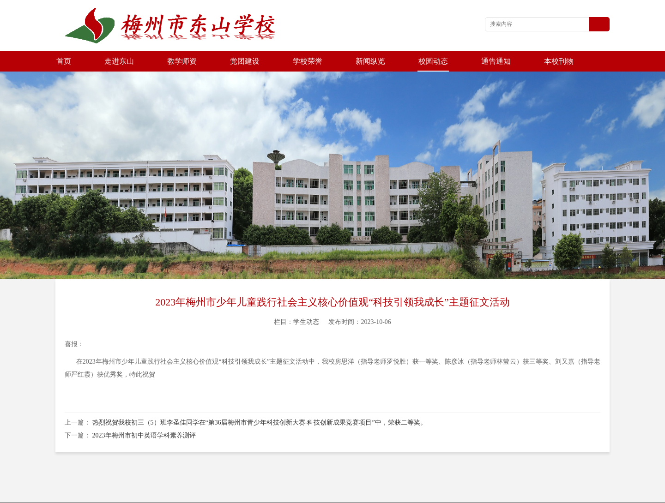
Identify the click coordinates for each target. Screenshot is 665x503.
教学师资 (182, 61)
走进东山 (119, 61)
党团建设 (245, 61)
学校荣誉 (307, 61)
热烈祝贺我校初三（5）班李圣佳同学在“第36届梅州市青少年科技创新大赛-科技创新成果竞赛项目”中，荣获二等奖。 (259, 401)
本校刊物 (559, 61)
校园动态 (433, 61)
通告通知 (496, 61)
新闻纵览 (370, 61)
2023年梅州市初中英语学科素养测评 (144, 414)
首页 (63, 61)
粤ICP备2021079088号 (406, 493)
